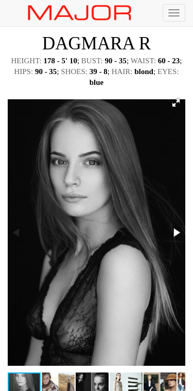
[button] (176, 103)
